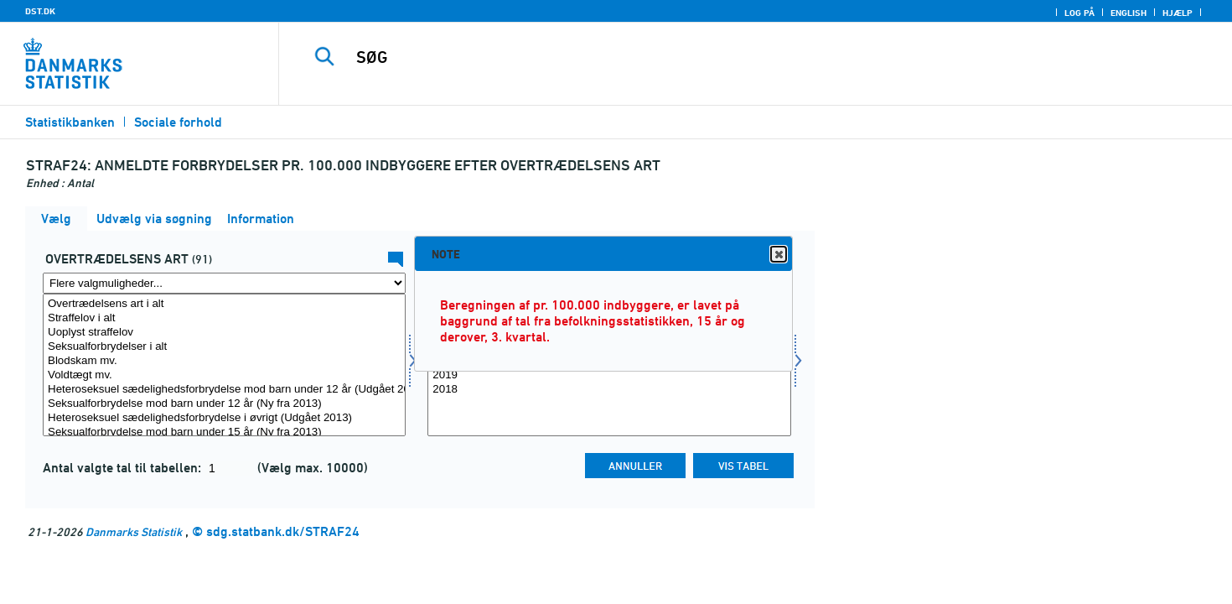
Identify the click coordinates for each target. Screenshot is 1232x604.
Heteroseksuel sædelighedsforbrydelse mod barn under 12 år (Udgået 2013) (224, 390)
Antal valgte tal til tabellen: (123, 468)
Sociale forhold (178, 122)
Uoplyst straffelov (224, 332)
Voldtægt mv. (224, 375)
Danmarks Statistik (133, 531)
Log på (1079, 12)
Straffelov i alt (224, 318)
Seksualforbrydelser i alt (224, 347)
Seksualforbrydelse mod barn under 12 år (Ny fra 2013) (224, 404)
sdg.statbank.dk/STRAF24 (283, 531)
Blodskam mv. (224, 361)
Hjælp (1177, 12)
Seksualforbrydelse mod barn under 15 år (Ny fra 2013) (224, 432)
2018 (609, 390)
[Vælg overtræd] (224, 365)
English (1128, 12)
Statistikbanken (70, 122)
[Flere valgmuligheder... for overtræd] (224, 283)
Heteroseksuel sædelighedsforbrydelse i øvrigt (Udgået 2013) (224, 418)
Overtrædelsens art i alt (224, 304)
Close (777, 254)
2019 (609, 375)
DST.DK (40, 11)
